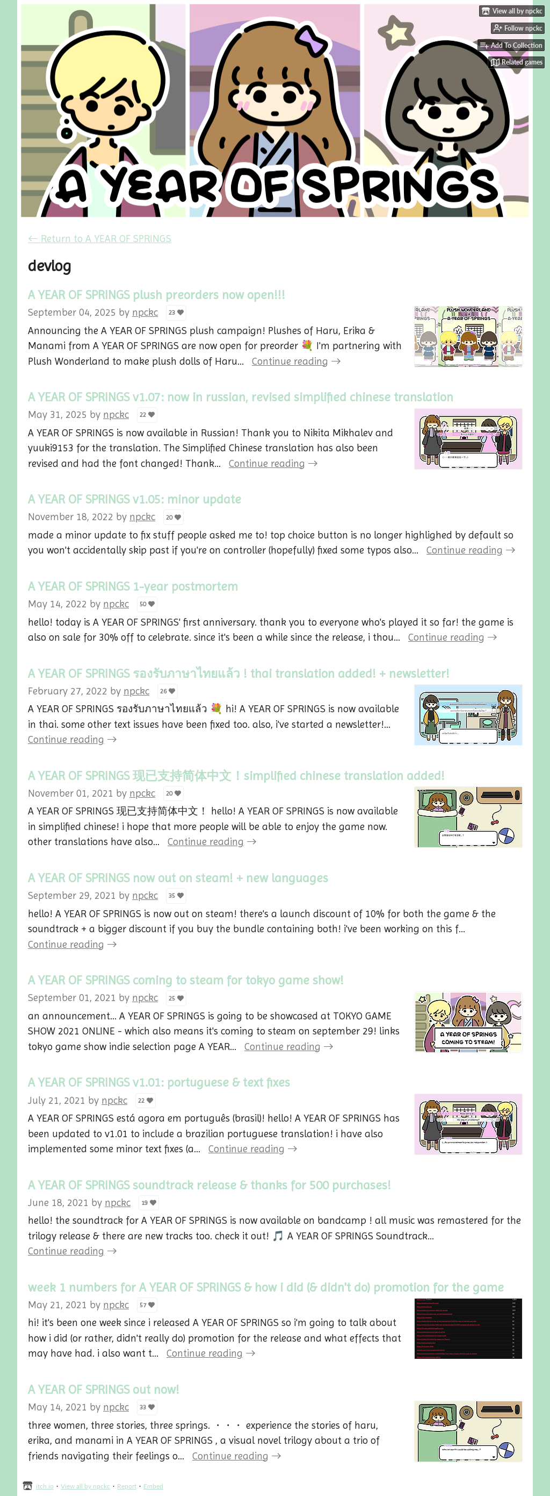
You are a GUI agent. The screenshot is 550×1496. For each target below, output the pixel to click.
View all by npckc (85, 1486)
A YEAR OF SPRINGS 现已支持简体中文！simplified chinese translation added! (236, 776)
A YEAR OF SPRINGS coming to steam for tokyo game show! (186, 980)
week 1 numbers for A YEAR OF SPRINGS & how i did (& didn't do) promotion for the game (266, 1287)
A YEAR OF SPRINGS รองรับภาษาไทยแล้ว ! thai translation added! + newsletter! (239, 673)
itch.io (45, 1486)
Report (126, 1486)
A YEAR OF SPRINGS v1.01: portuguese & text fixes (159, 1082)
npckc (145, 312)
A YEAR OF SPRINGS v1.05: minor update (134, 499)
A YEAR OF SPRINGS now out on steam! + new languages (178, 878)
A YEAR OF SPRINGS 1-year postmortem (133, 586)
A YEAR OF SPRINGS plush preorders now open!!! (156, 295)
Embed (153, 1486)
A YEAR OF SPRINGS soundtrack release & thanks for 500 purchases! (209, 1185)
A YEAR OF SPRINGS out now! (103, 1389)
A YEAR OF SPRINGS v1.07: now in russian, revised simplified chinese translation (240, 397)
